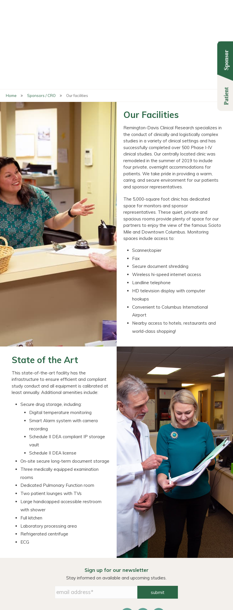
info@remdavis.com (116, 597)
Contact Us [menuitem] (185, 563)
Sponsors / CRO (41, 29)
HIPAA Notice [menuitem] (147, 569)
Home (11, 29)
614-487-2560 (194, 591)
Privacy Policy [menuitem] (147, 563)
